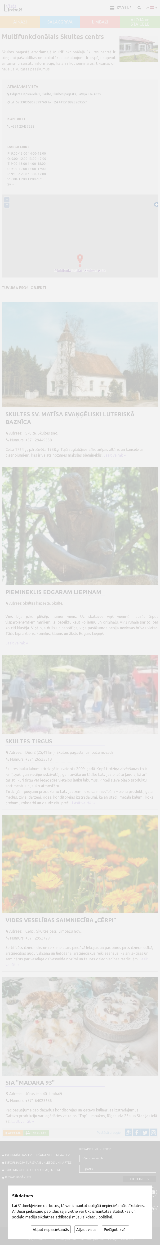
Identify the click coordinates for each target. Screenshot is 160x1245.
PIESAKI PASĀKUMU (18, 1177)
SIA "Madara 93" (30, 1082)
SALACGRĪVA (60, 22)
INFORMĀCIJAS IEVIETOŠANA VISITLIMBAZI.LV (37, 1155)
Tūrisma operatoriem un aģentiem (32, 1170)
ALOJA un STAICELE (140, 22)
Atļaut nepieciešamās (51, 1229)
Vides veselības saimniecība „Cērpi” (60, 920)
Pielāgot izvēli (115, 1229)
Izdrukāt (38, 1132)
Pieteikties (139, 1179)
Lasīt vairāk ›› (114, 455)
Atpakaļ (14, 1132)
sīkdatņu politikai (97, 1217)
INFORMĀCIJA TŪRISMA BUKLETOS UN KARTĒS (38, 1162)
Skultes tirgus (28, 741)
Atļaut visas (86, 1229)
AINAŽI (20, 22)
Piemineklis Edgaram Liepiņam (53, 592)
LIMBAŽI (100, 22)
